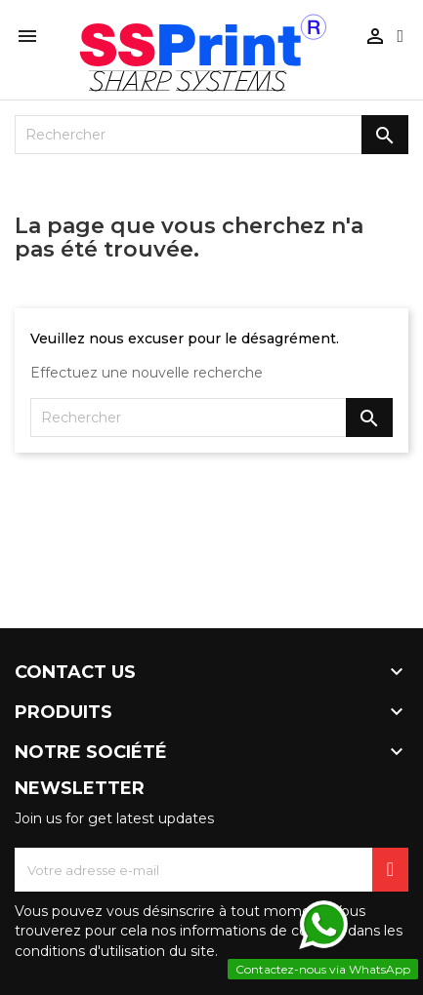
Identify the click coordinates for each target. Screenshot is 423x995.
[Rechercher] (211, 134)
